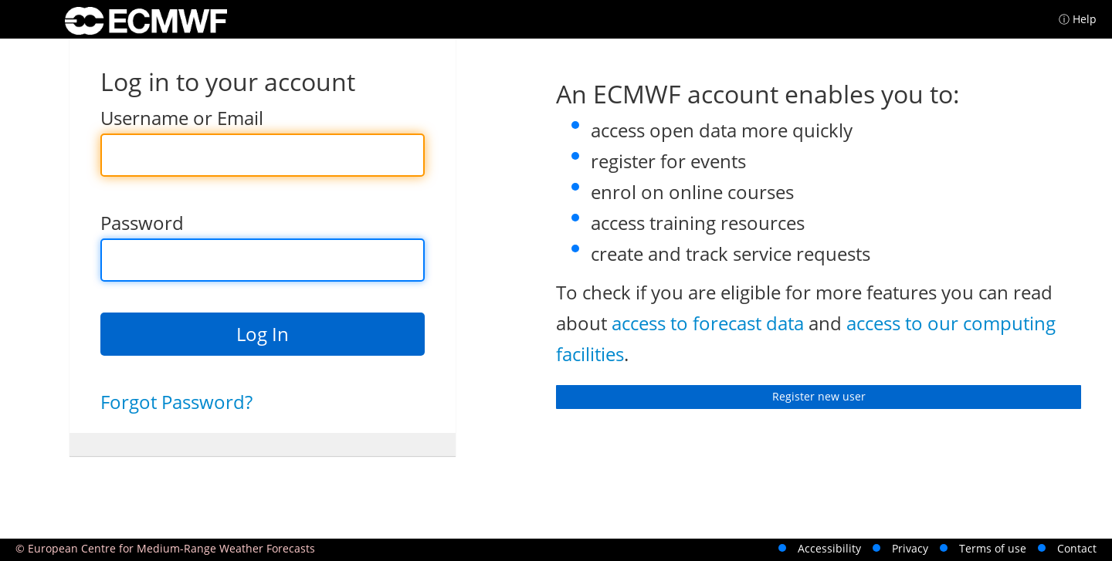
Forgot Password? (176, 401)
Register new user (819, 396)
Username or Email (181, 117)
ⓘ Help (1078, 19)
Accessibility (829, 548)
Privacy (910, 548)
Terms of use (992, 548)
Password (142, 222)
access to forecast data (708, 323)
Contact (1077, 548)
